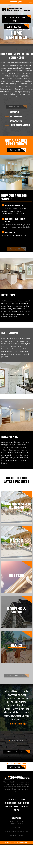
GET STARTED (15, 150)
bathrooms (16, 117)
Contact (16, 810)
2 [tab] (12, 740)
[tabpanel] (16, 708)
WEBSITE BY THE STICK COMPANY (16, 843)
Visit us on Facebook (16, 835)
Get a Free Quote (15, 27)
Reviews (8, 806)
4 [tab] (17, 740)
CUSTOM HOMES (23, 803)
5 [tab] (20, 740)
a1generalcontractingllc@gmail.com (16, 831)
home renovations (20, 125)
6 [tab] (22, 740)
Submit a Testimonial (15, 752)
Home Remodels (10, 803)
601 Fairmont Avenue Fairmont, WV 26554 (16, 823)
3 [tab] (14, 740)
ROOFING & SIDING (13, 799)
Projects (24, 806)
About (16, 806)
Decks (23, 799)
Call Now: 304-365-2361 (15, 19)
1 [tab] (9, 740)
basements (16, 121)
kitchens (15, 112)
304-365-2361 (16, 828)
